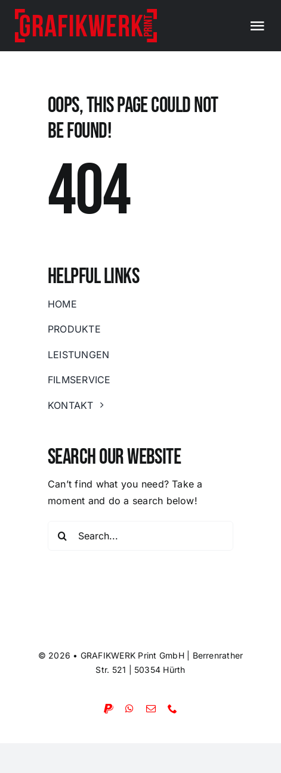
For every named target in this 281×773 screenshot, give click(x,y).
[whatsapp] (129, 708)
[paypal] (108, 708)
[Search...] (140, 536)
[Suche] (63, 536)
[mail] (151, 708)
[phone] (172, 708)
